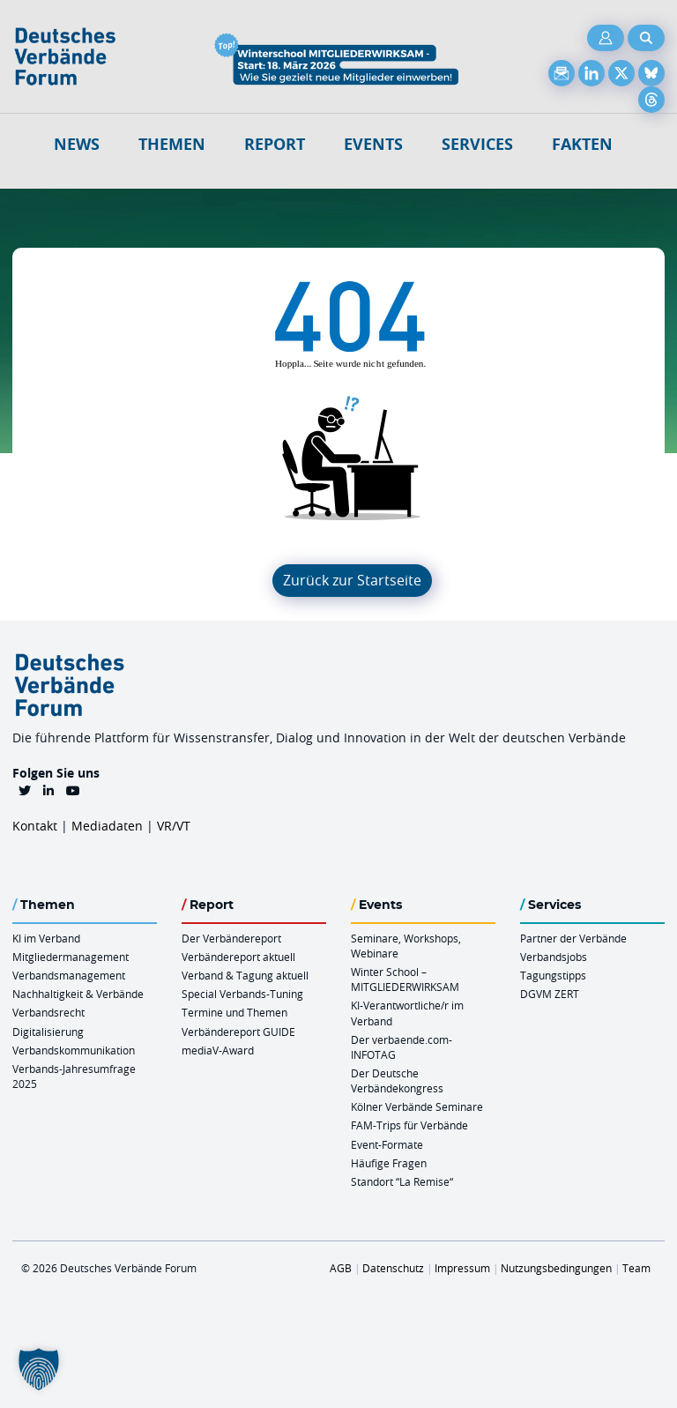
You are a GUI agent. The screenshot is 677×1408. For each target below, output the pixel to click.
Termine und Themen (234, 1012)
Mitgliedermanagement (70, 957)
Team (636, 1268)
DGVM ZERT (549, 994)
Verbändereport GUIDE (238, 1031)
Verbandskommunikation (73, 1050)
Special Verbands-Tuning (242, 994)
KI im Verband (46, 938)
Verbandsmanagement (68, 975)
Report (274, 144)
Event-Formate (387, 1144)
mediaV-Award (218, 1050)
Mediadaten (107, 825)
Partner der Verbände (573, 938)
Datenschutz (393, 1268)
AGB (341, 1268)
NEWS (77, 144)
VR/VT (173, 825)
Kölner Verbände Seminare (417, 1106)
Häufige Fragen (389, 1163)
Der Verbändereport (231, 938)
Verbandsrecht (48, 1012)
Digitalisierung (48, 1031)
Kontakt (34, 825)
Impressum (462, 1268)
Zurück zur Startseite (352, 580)
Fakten (582, 144)
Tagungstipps (553, 975)
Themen (171, 144)
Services (477, 144)
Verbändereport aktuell (238, 957)
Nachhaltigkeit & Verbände (78, 994)
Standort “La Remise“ (402, 1181)
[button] (39, 1369)
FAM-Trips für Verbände (409, 1125)
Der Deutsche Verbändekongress (397, 1080)
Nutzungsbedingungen (556, 1268)
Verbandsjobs (553, 957)
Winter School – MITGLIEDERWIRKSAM (405, 979)
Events (373, 144)
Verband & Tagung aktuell (245, 975)
